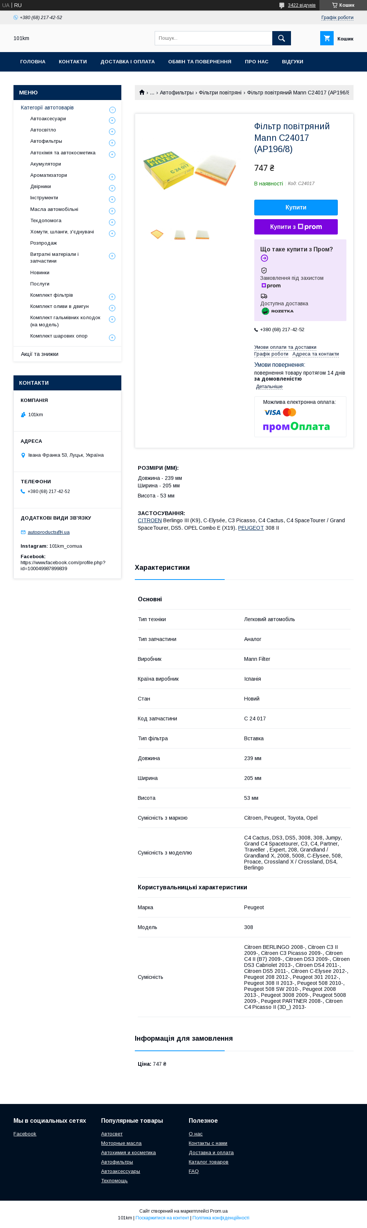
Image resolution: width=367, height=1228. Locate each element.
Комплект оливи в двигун (59, 306)
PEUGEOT (251, 528)
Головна (32, 61)
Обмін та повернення (199, 61)
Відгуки (292, 61)
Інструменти (44, 197)
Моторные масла (121, 1143)
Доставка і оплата (127, 61)
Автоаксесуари (48, 118)
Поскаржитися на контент (162, 1218)
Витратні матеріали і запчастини (54, 257)
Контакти (73, 61)
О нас (196, 1134)
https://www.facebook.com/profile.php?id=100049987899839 (63, 565)
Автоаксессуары (120, 1171)
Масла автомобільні (54, 209)
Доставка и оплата (211, 1152)
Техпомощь (114, 1180)
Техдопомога (45, 220)
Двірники (40, 186)
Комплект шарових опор (59, 336)
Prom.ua (219, 1211)
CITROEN (150, 520)
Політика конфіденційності (220, 1218)
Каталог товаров (208, 1162)
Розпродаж (43, 243)
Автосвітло (43, 130)
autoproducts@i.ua (49, 532)
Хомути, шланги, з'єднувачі (62, 232)
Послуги (39, 284)
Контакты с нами (208, 1143)
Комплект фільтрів (51, 295)
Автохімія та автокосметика (62, 152)
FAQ (194, 1171)
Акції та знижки (39, 354)
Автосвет (111, 1134)
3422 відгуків (302, 5)
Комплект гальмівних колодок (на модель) (65, 321)
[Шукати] (281, 38)
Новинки (39, 272)
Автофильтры (177, 93)
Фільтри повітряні (220, 93)
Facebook (24, 1134)
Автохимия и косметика (128, 1152)
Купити (296, 207)
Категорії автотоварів (47, 108)
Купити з (296, 227)
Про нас (257, 61)
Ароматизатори (48, 175)
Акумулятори (45, 164)
